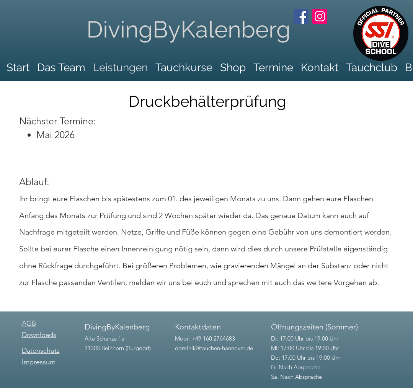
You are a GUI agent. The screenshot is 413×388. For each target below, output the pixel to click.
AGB (29, 323)
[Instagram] (319, 16)
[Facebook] (301, 16)
